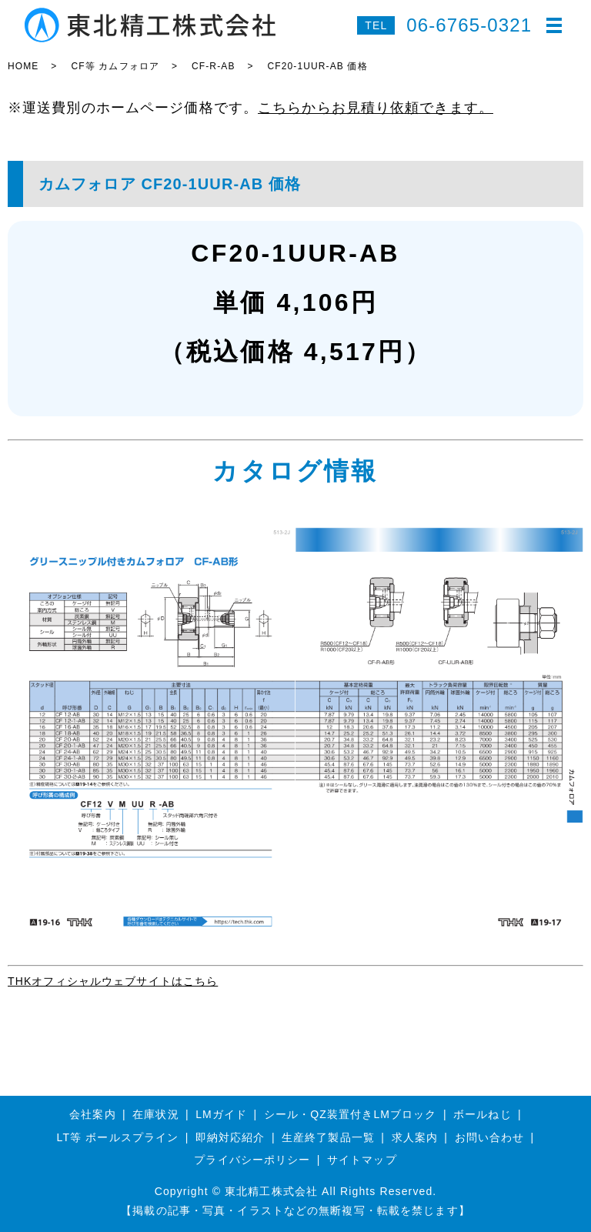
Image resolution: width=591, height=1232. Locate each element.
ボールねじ (482, 1114)
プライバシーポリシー (252, 1160)
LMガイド (221, 1114)
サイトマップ (362, 1160)
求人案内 (415, 1137)
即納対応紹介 (230, 1137)
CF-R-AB (213, 66)
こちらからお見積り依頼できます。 (375, 107)
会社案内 (92, 1114)
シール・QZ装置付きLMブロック (350, 1114)
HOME (23, 66)
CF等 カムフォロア (115, 66)
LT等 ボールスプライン (118, 1137)
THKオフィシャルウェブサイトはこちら (113, 981)
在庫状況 (155, 1114)
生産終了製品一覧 (328, 1137)
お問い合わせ (490, 1137)
